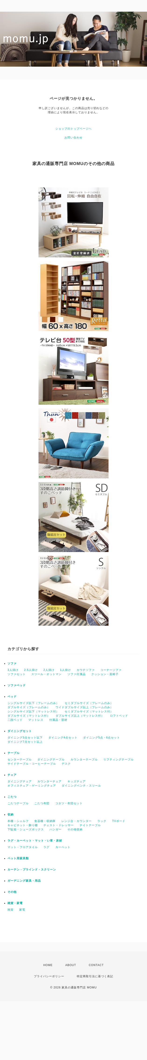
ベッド (12, 696)
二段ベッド (15, 720)
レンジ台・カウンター (76, 821)
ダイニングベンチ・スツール (81, 785)
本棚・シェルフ (18, 821)
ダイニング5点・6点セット (101, 737)
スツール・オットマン (46, 674)
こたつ (12, 796)
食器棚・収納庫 (45, 821)
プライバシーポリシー (49, 976)
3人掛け (12, 670)
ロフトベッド (119, 715)
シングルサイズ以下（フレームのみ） (33, 703)
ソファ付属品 (76, 674)
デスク (66, 763)
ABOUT (70, 965)
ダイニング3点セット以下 (25, 737)
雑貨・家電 (15, 903)
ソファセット (16, 674)
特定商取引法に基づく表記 (95, 976)
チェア (12, 775)
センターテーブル (19, 759)
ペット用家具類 (18, 858)
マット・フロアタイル (22, 847)
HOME (47, 965)
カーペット (62, 847)
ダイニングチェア (19, 781)
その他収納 (75, 829)
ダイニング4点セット (62, 737)
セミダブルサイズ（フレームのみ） (89, 703)
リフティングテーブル (118, 759)
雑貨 (10, 909)
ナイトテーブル (90, 825)
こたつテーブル (18, 803)
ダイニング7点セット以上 (25, 741)
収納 (10, 814)
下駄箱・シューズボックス (25, 829)
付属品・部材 (58, 720)
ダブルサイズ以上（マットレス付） (80, 715)
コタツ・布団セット (69, 803)
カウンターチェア (49, 781)
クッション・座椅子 (105, 674)
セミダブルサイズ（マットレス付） (89, 711)
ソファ (12, 663)
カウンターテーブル (84, 759)
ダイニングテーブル (51, 759)
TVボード (118, 821)
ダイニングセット (19, 731)
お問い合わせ (73, 137)
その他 (12, 892)
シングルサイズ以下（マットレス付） (33, 711)
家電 (22, 909)
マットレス (35, 720)
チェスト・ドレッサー (58, 825)
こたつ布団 (41, 803)
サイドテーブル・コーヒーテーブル (31, 763)
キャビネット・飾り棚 (22, 825)
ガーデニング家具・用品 (24, 880)
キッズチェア (76, 781)
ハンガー (55, 829)
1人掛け (65, 670)
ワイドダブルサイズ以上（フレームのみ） (84, 707)
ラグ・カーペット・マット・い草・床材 (34, 840)
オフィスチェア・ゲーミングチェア (31, 785)
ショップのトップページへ (73, 128)
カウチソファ (86, 670)
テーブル (13, 753)
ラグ (46, 847)
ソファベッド (16, 685)
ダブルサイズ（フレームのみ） (28, 707)
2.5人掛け (31, 670)
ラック (101, 821)
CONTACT (96, 965)
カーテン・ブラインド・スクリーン (31, 869)
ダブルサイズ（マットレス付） (28, 715)
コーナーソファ (111, 670)
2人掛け (48, 670)
